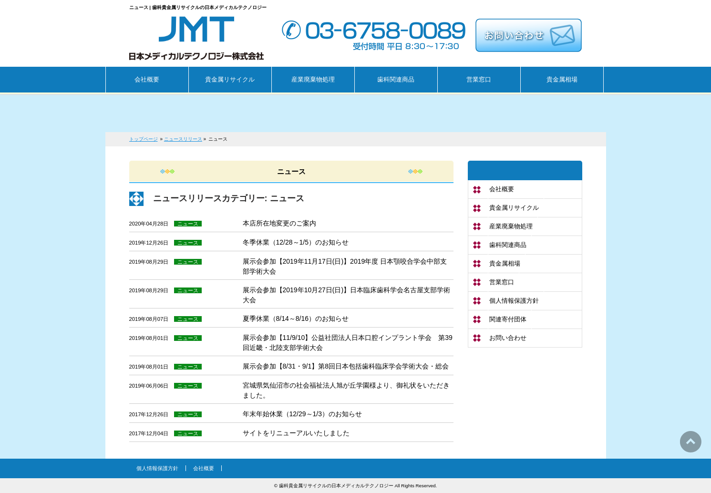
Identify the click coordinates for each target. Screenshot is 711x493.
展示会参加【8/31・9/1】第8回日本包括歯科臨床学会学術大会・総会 (346, 366)
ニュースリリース (183, 139)
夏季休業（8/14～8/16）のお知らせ (296, 318)
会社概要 (501, 189)
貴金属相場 (504, 263)
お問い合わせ (507, 337)
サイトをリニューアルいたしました (296, 433)
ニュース (187, 223)
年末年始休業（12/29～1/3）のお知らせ (302, 414)
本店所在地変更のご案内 (279, 223)
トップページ (143, 139)
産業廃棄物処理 (511, 226)
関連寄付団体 (507, 319)
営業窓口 (501, 282)
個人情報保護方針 (514, 300)
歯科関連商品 (507, 244)
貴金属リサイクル (514, 207)
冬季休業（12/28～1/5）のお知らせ (296, 242)
